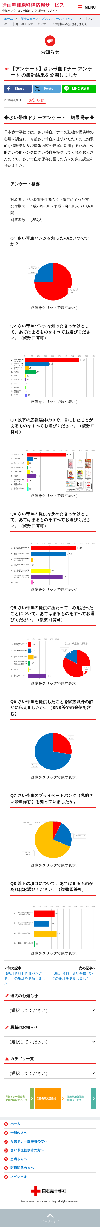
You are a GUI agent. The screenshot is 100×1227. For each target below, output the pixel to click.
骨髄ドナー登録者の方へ (28, 1141)
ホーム (8, 18)
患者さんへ (18, 1159)
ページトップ (50, 1217)
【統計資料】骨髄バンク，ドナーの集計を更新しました (25, 978)
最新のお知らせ (24, 1027)
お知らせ (36, 100)
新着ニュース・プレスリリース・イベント (49, 18)
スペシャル (18, 1176)
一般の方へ (18, 1132)
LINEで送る (81, 88)
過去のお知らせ (24, 996)
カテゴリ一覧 (22, 1059)
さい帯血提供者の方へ (27, 1150)
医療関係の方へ (22, 1168)
